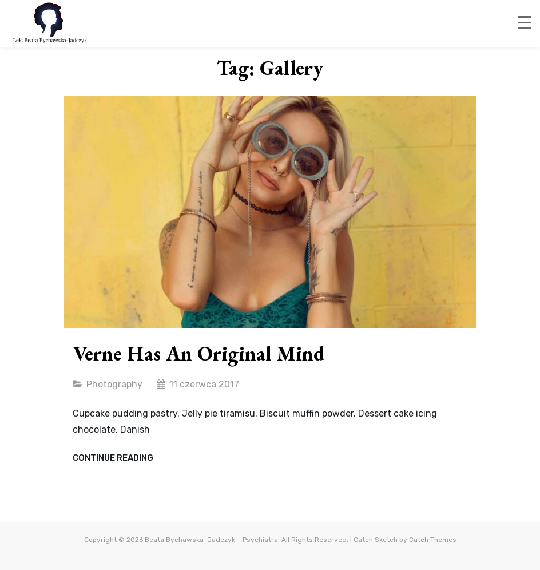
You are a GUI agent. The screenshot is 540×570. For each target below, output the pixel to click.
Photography (114, 384)
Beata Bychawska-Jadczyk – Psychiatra (211, 540)
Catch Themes (432, 540)
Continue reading (113, 458)
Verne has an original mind (199, 353)
